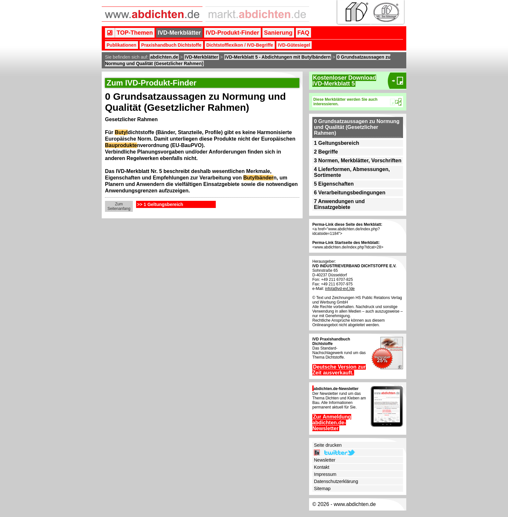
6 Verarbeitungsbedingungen (349, 192)
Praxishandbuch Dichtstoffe (171, 45)
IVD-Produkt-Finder (232, 32)
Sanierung (278, 32)
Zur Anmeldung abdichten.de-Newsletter (331, 422)
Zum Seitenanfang (119, 206)
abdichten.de (164, 57)
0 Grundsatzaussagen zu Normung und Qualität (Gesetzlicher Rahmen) (356, 127)
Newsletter (324, 460)
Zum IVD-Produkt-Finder (151, 82)
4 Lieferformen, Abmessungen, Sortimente (352, 172)
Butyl (121, 132)
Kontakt (321, 467)
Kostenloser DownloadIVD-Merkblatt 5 (344, 81)
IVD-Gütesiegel (294, 45)
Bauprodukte (121, 145)
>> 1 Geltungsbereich (160, 204)
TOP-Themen (135, 32)
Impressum (325, 474)
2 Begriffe (326, 152)
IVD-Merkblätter (179, 32)
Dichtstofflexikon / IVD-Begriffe (239, 45)
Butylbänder (258, 177)
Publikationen (121, 45)
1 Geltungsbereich (336, 143)
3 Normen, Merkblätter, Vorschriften (357, 160)
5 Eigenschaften (334, 184)
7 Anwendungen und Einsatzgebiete (339, 204)
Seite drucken (328, 445)
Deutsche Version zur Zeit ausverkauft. (339, 369)
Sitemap (322, 488)
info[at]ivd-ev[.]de (339, 288)
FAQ (303, 32)
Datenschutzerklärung (336, 481)
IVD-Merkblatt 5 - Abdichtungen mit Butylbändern (278, 57)
